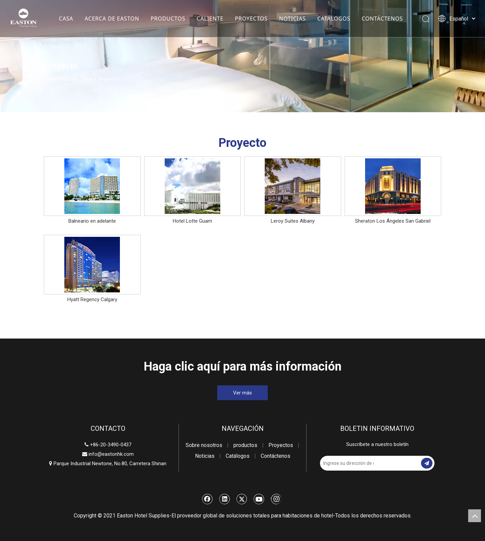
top (474, 515)
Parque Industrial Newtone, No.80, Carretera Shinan (107, 463)
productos (245, 445)
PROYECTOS (251, 18)
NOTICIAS (292, 18)
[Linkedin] (224, 499)
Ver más (242, 393)
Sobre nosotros (204, 445)
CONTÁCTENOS (381, 18)
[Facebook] (207, 499)
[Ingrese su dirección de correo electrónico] (347, 463)
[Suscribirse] (426, 463)
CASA (66, 18)
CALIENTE (209, 18)
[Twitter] (241, 499)
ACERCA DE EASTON (112, 18)
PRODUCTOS (168, 18)
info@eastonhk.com (111, 454)
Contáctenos (275, 456)
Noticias (205, 456)
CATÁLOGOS (333, 18)
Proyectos (280, 445)
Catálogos (238, 456)
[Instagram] (276, 499)
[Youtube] (259, 499)
